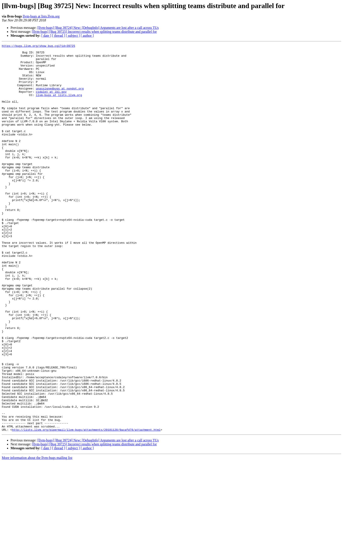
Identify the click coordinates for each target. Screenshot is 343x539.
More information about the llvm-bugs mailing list (37, 535)
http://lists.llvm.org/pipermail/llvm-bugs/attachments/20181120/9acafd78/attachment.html (86, 507)
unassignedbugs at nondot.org (60, 98)
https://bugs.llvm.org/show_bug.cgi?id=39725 (38, 46)
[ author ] (87, 35)
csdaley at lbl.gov (51, 101)
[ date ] (46, 35)
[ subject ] (73, 35)
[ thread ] (58, 35)
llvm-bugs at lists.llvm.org (41, 16)
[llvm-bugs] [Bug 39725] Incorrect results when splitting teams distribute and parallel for (94, 31)
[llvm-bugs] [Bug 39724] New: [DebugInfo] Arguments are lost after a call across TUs (98, 28)
